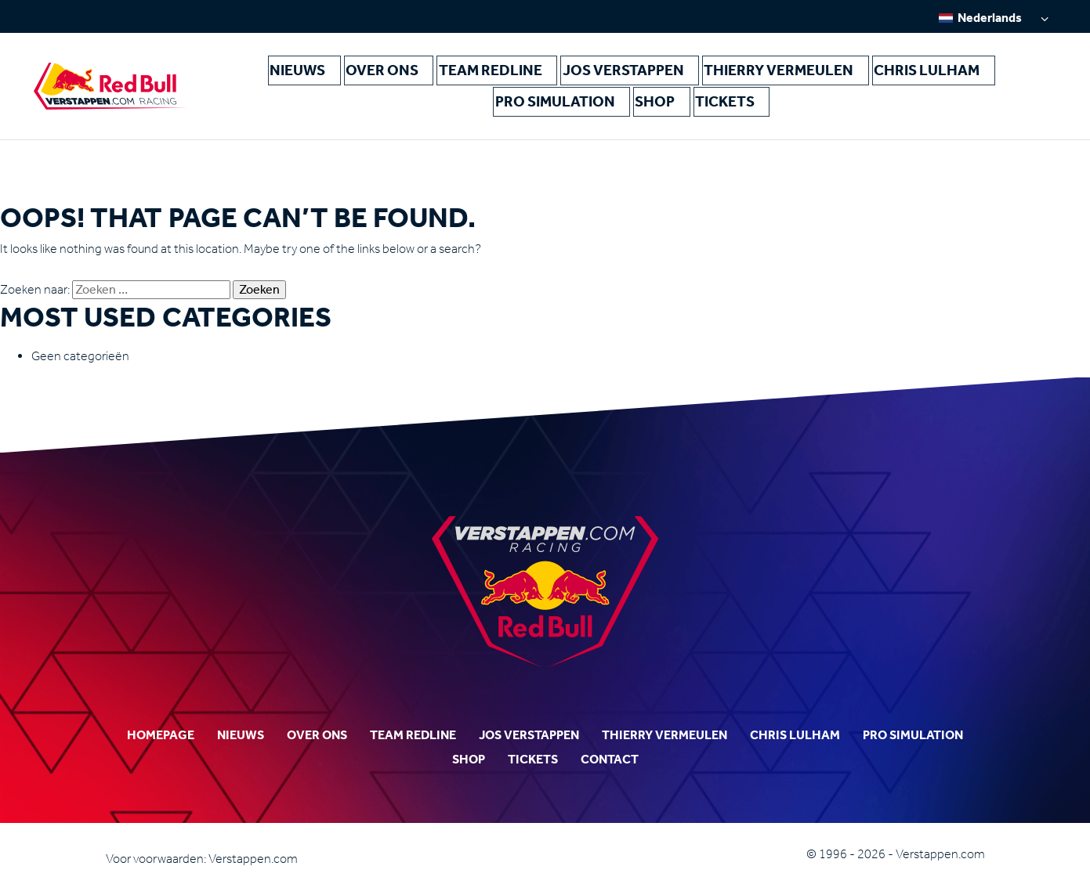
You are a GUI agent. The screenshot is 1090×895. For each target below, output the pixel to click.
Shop (936, 78)
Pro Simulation (858, 78)
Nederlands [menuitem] (990, 17)
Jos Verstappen (522, 78)
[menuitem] (993, 17)
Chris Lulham (755, 78)
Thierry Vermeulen (641, 78)
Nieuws (269, 78)
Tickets (991, 78)
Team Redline (420, 78)
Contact (610, 759)
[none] (993, 17)
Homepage (160, 734)
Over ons (337, 78)
